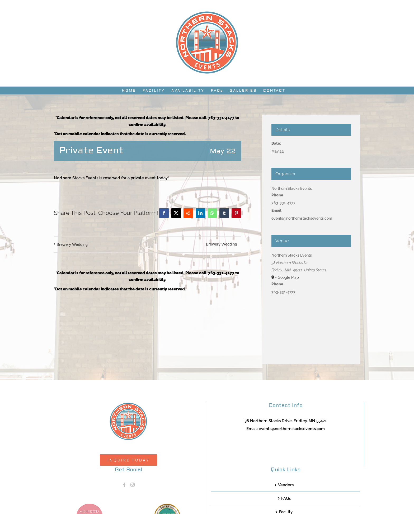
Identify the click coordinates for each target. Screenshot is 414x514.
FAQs (286, 498)
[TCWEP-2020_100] (167, 505)
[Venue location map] (311, 324)
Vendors (286, 485)
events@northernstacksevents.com (292, 428)
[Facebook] (124, 485)
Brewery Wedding (72, 244)
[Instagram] (132, 485)
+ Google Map (287, 277)
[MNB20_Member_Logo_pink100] (89, 505)
